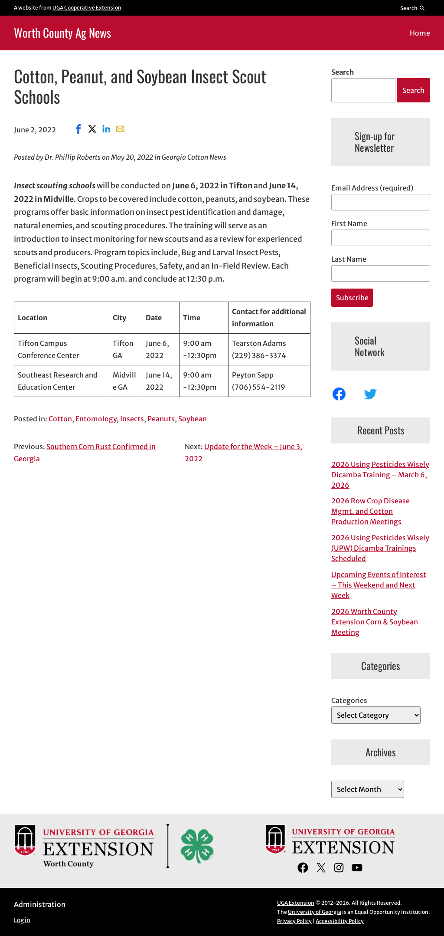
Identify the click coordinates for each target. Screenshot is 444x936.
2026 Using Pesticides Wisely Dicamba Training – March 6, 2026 (380, 474)
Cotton (60, 418)
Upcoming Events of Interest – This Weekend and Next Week (378, 585)
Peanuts (161, 418)
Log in (22, 920)
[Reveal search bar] (413, 8)
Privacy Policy (294, 921)
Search (342, 72)
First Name (349, 223)
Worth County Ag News (62, 32)
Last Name (348, 259)
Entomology (96, 418)
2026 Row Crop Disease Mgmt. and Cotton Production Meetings (370, 511)
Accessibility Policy (340, 921)
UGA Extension (295, 903)
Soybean (192, 418)
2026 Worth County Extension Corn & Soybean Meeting (374, 622)
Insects (132, 418)
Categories (349, 700)
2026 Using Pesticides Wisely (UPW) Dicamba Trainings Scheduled (380, 548)
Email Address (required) (372, 188)
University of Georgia (314, 912)
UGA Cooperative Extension (86, 7)
